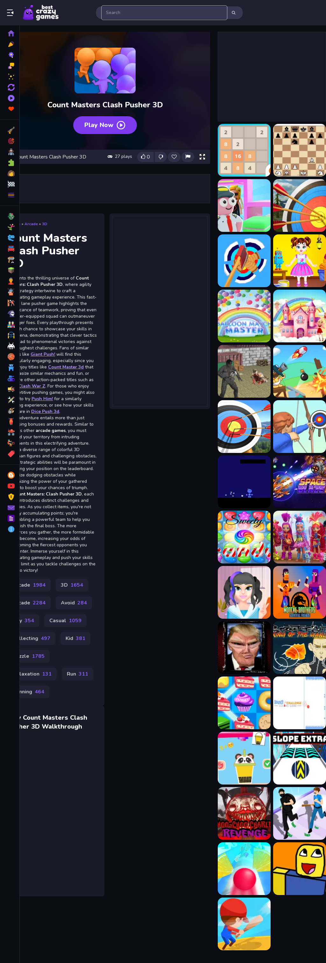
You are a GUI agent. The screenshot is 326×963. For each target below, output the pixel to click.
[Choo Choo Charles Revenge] (244, 813)
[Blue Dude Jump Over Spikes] (244, 481)
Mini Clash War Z (26, 386)
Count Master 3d (66, 367)
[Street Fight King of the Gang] (299, 647)
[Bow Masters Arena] (299, 426)
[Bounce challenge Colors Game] (299, 703)
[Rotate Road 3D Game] (244, 868)
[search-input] (164, 12)
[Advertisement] (160, 310)
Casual (65, 620)
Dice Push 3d (45, 411)
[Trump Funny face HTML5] (244, 647)
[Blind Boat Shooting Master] (299, 371)
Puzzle (29, 656)
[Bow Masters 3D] (244, 426)
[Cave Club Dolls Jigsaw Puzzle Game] (299, 537)
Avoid (74, 603)
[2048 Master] (244, 150)
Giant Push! (43, 354)
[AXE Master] (244, 260)
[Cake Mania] (244, 703)
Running (28, 692)
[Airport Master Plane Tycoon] (244, 205)
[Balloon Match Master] (244, 316)
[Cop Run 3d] (299, 813)
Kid (75, 638)
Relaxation (32, 674)
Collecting (31, 638)
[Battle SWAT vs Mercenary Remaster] (244, 371)
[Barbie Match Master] (299, 316)
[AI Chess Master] (299, 150)
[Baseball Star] (244, 924)
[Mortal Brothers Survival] (299, 592)
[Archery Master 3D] (299, 205)
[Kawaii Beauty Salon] (244, 592)
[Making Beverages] (244, 758)
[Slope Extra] (299, 758)
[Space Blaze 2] (299, 481)
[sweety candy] (244, 537)
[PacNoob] (299, 868)
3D (44, 223)
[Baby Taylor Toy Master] (299, 260)
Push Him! (42, 399)
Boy (23, 620)
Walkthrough (62, 726)
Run (77, 674)
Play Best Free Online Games (41, 13)
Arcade (31, 223)
